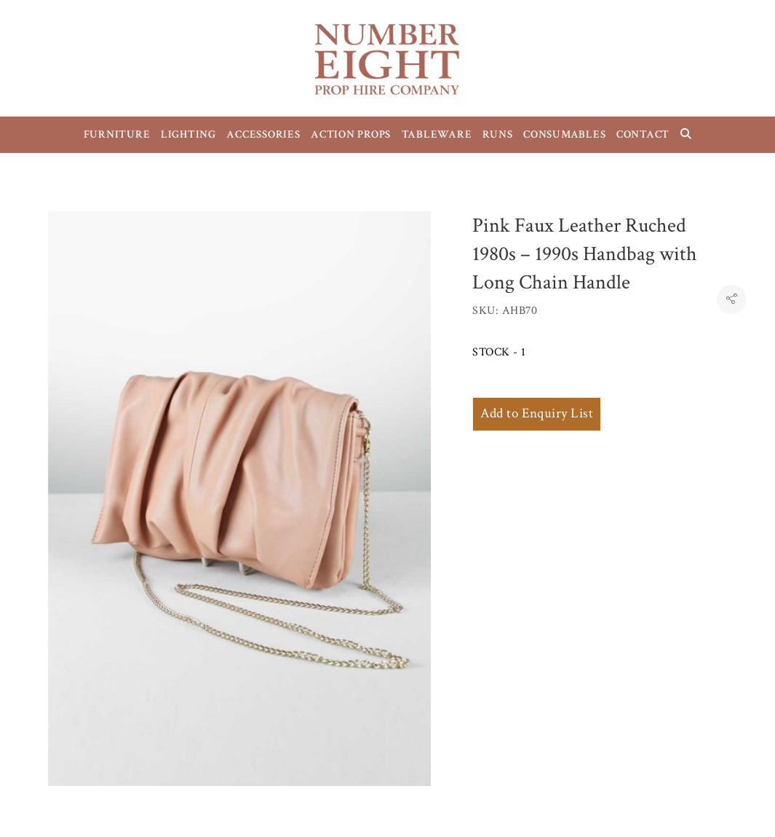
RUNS (497, 134)
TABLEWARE (437, 134)
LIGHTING (188, 134)
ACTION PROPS (351, 134)
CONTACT (642, 134)
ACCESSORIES (263, 134)
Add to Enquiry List (536, 413)
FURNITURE (117, 134)
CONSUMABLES (564, 134)
